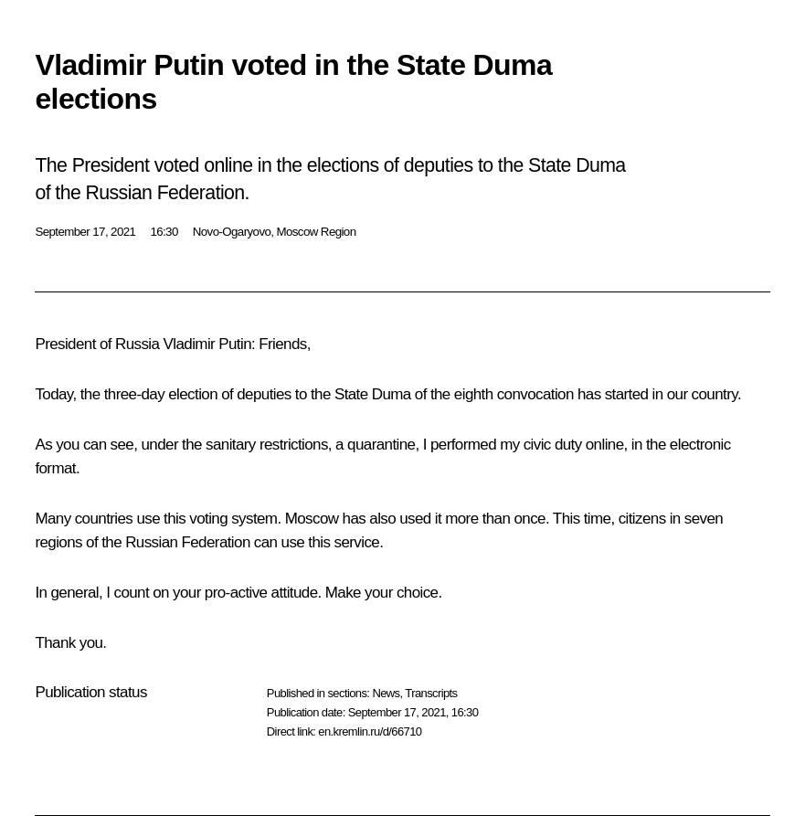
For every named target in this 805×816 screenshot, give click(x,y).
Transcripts (431, 693)
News (385, 693)
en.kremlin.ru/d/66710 (369, 731)
